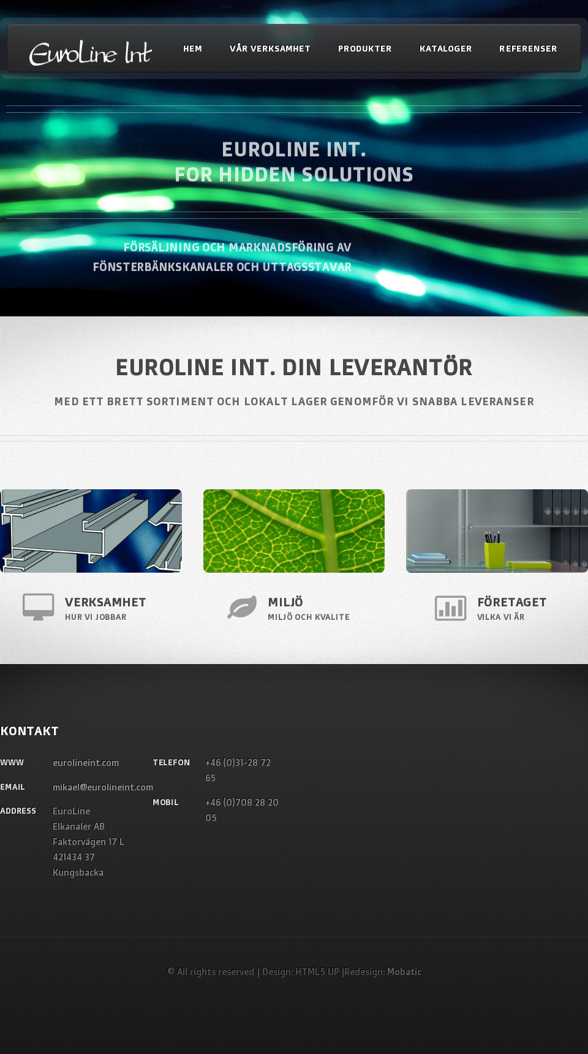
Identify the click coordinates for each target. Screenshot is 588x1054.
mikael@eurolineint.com (103, 787)
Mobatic (404, 971)
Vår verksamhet (270, 47)
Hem (192, 47)
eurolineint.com (86, 762)
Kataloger (446, 47)
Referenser (528, 47)
